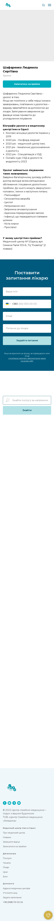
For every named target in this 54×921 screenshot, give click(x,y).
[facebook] (4, 803)
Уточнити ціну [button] (10, 893)
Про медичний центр (14, 832)
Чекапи (7, 863)
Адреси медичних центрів (16, 888)
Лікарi (6, 867)
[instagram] (9, 803)
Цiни (5, 872)
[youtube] (19, 803)
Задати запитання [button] (12, 897)
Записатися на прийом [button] (14, 846)
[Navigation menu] (49, 5)
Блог (5, 876)
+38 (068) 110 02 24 (13, 902)
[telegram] (14, 803)
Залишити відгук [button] (11, 842)
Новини (7, 837)
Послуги (7, 858)
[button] (43, 5)
